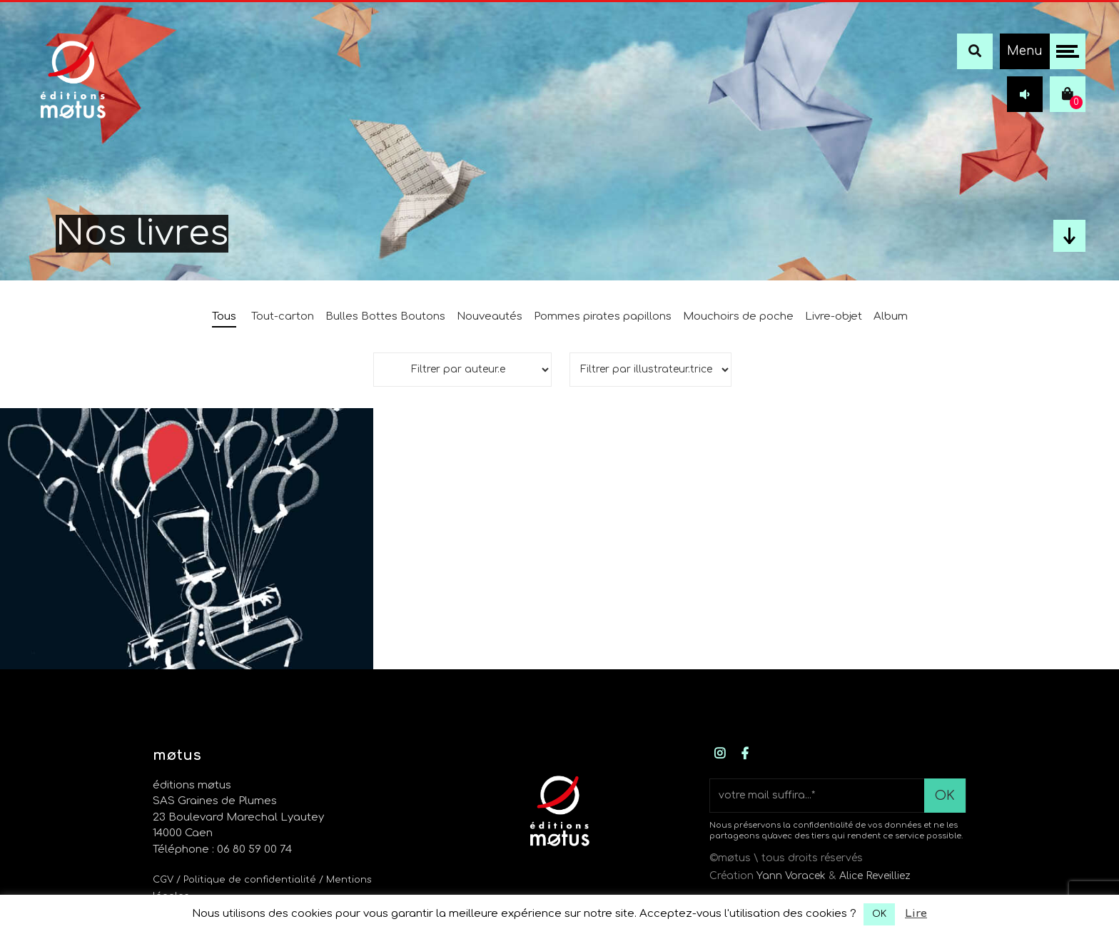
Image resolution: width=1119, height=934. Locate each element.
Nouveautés (489, 316)
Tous (224, 316)
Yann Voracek (791, 875)
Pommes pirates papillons (603, 316)
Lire (916, 914)
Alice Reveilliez (875, 875)
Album (891, 316)
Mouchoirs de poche (738, 316)
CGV (163, 880)
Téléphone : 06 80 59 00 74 (222, 849)
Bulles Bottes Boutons (385, 316)
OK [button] (879, 914)
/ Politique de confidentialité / (251, 880)
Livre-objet (833, 316)
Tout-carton (282, 316)
